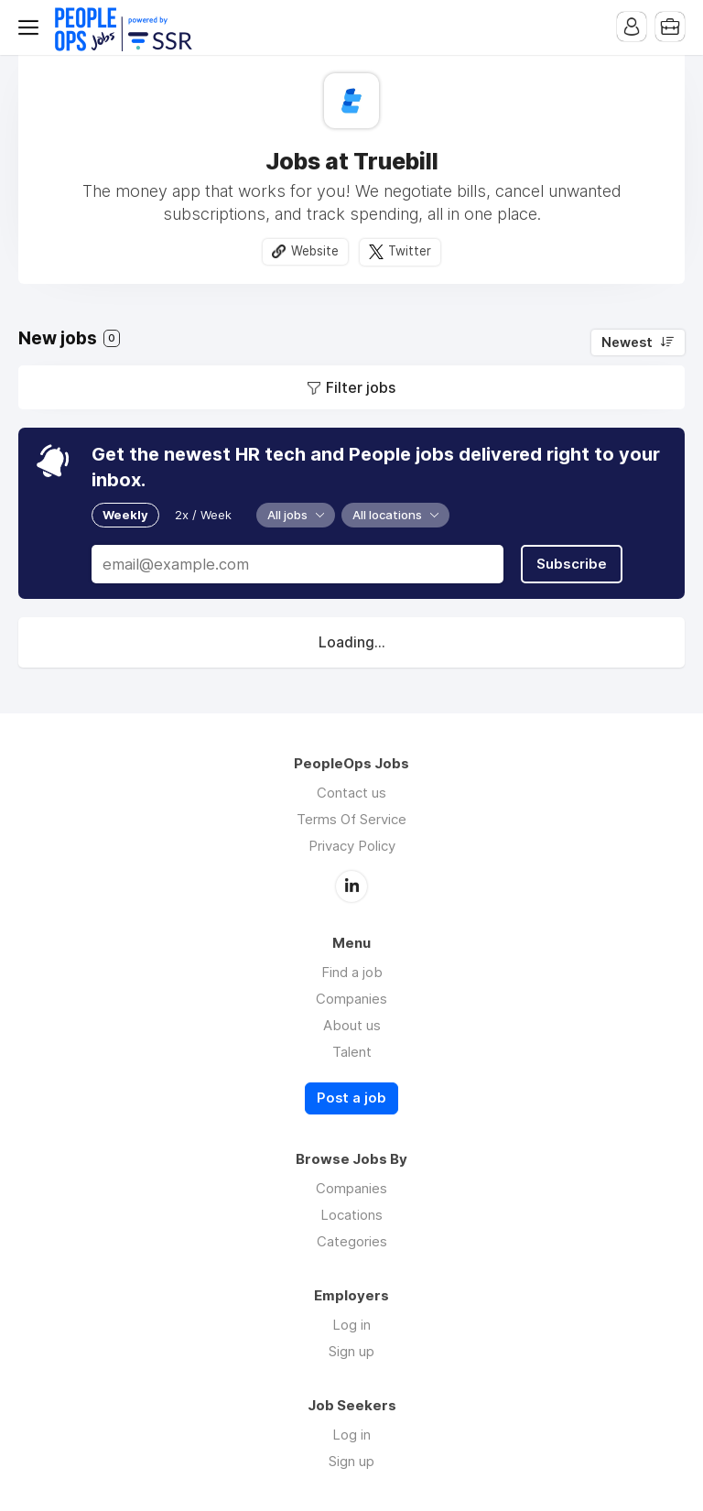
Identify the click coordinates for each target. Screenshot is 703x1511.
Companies (351, 998)
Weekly (125, 514)
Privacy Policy (351, 845)
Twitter (409, 251)
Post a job (351, 1098)
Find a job (352, 972)
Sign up (351, 1351)
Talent (352, 1051)
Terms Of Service (351, 819)
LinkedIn (351, 886)
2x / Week (203, 514)
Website (315, 251)
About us (352, 1025)
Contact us (351, 792)
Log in (351, 1324)
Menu (32, 27)
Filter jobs (360, 387)
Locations (351, 1214)
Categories (352, 1241)
